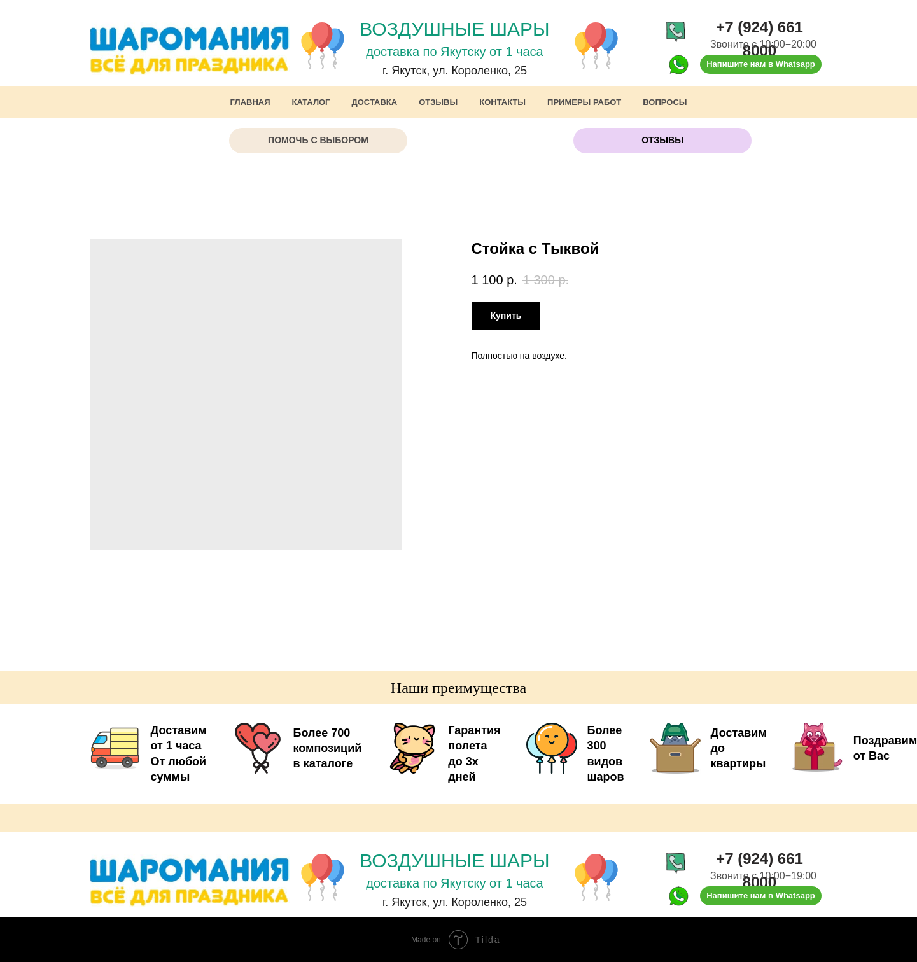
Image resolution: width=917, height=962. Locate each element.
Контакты (502, 102)
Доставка (375, 102)
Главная (250, 102)
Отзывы (438, 102)
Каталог (311, 102)
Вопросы (665, 102)
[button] (318, 140)
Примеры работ (584, 102)
